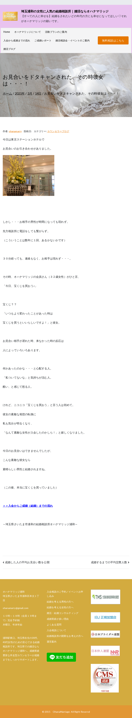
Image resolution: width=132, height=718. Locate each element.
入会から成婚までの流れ (16, 40)
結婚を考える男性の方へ (60, 601)
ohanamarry (15, 131)
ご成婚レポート (42, 40)
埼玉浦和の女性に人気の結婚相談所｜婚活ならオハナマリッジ (65, 11)
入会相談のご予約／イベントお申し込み (65, 593)
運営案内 (52, 641)
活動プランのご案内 (56, 31)
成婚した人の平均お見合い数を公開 (27, 562)
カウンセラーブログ (58, 131)
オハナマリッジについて (27, 31)
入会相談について (56, 630)
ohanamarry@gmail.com (15, 608)
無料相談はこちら (113, 40)
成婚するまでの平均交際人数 (109, 562)
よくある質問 (54, 624)
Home (6, 31)
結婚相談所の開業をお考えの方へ (65, 635)
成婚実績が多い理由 (58, 618)
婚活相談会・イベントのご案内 (73, 40)
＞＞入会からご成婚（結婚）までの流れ (28, 505)
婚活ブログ (9, 48)
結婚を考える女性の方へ (60, 607)
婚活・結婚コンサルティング (62, 613)
